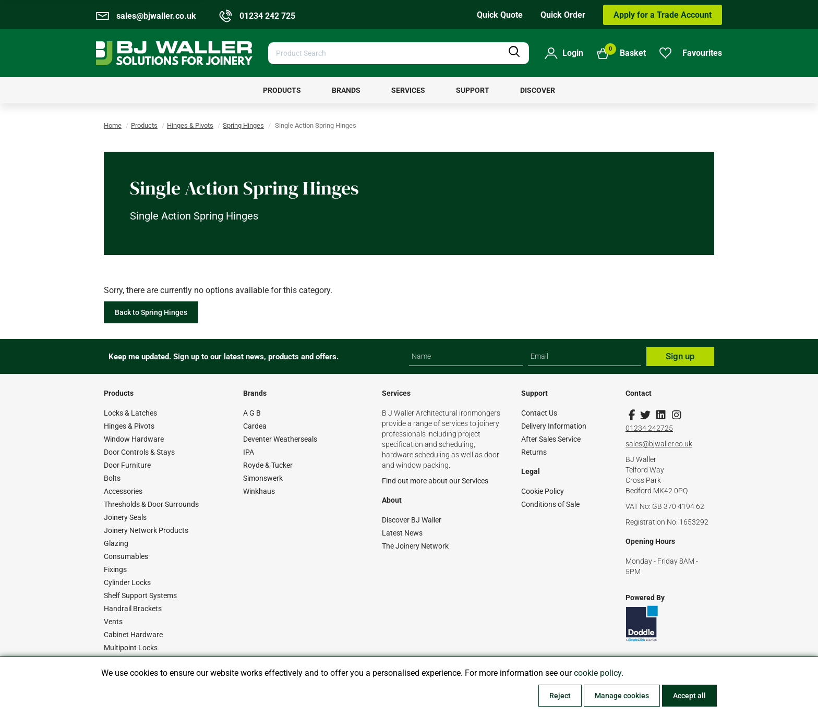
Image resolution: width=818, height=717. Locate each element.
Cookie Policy (542, 491)
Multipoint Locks (131, 647)
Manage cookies (622, 695)
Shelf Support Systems (140, 595)
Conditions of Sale (550, 504)
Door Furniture (127, 465)
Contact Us (539, 413)
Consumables (126, 556)
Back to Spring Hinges (151, 312)
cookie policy (597, 673)
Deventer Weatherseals (280, 439)
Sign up (680, 356)
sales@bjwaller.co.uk (658, 444)
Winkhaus (259, 491)
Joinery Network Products (146, 530)
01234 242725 (649, 428)
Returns (534, 452)
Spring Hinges (243, 125)
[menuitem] (282, 90)
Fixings (115, 569)
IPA (248, 452)
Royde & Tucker (268, 465)
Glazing (116, 543)
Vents (113, 621)
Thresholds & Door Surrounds (151, 504)
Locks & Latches (130, 413)
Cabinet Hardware (133, 634)
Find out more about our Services (435, 481)
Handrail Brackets (133, 608)
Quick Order (562, 15)
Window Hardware (134, 439)
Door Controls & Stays (139, 452)
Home (113, 125)
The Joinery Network (415, 546)
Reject (560, 695)
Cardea (255, 426)
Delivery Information (553, 426)
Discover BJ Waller (411, 520)
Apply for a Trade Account (663, 15)
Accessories (123, 491)
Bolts (112, 478)
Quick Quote (500, 15)
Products (144, 125)
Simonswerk (263, 478)
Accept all (689, 695)
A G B (252, 413)
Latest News (402, 533)
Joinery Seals (125, 517)
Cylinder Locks (127, 582)
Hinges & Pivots (190, 125)
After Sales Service (551, 439)
